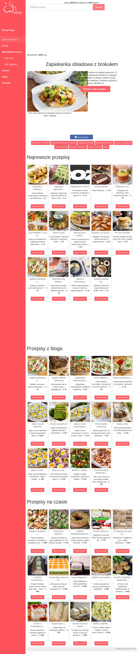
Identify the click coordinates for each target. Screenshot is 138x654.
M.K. (135, 649)
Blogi (5, 77)
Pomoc (5, 70)
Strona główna (9, 39)
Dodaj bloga (8, 30)
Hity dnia (7, 58)
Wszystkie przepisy (12, 52)
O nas (5, 46)
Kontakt (6, 83)
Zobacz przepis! (37, 206)
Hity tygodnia (9, 64)
